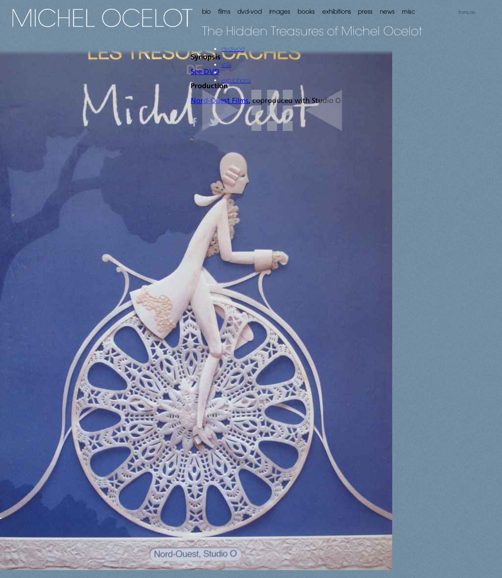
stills (226, 64)
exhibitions (236, 80)
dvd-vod (233, 48)
